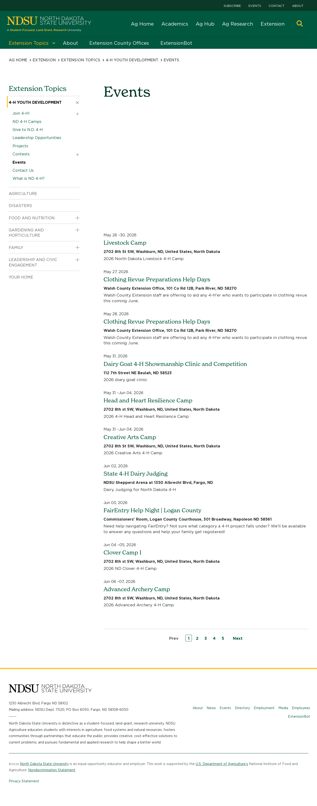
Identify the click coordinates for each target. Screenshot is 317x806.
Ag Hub (205, 24)
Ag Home (142, 24)
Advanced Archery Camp (137, 589)
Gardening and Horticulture (26, 233)
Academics (174, 24)
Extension (273, 24)
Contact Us (23, 170)
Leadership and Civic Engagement (33, 262)
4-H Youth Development (132, 60)
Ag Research (237, 24)
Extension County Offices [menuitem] (119, 43)
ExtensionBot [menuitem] (176, 43)
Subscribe (232, 6)
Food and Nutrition (32, 218)
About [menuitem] (70, 43)
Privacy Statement (24, 781)
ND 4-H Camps (27, 121)
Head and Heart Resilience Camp (148, 400)
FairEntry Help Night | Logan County (152, 510)
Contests (21, 154)
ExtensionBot (299, 716)
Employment (264, 708)
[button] (300, 24)
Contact (277, 6)
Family (16, 247)
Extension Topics (80, 60)
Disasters (20, 205)
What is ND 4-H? (29, 178)
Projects (20, 146)
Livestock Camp (125, 242)
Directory (242, 708)
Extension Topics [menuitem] (29, 43)
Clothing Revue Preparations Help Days (157, 279)
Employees (301, 708)
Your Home (21, 277)
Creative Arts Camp (130, 437)
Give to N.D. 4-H (28, 129)
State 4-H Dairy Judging (136, 473)
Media (283, 708)
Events (255, 6)
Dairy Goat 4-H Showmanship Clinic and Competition (175, 363)
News (211, 708)
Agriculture (23, 193)
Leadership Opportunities (37, 137)
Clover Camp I (122, 552)
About (297, 6)
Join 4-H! (21, 113)
